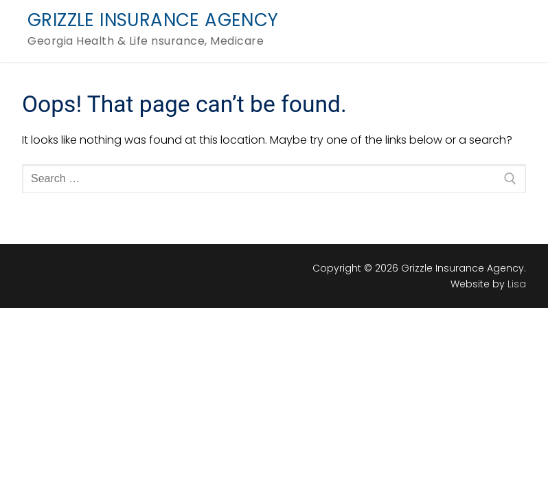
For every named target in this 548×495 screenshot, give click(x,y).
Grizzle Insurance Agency (153, 21)
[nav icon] (499, 30)
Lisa (516, 284)
